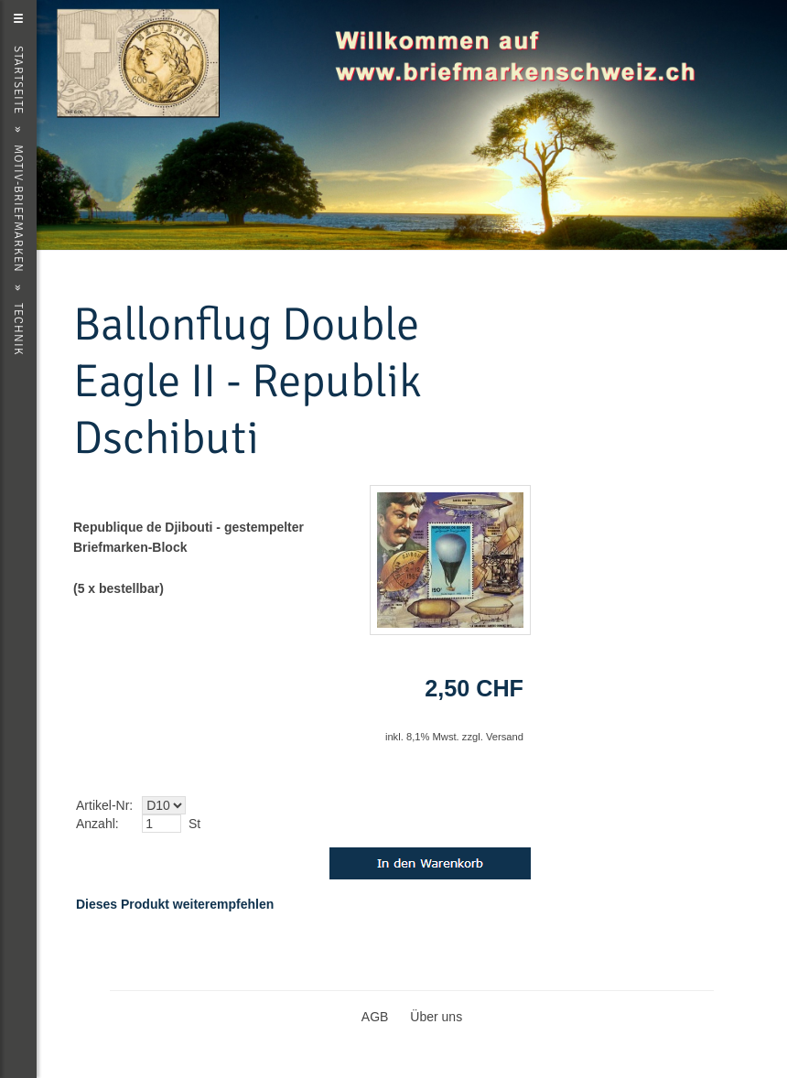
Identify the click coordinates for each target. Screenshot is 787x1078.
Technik (18, 329)
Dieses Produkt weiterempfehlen (175, 904)
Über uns (436, 1016)
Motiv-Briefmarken (18, 209)
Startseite (18, 80)
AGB (375, 1016)
